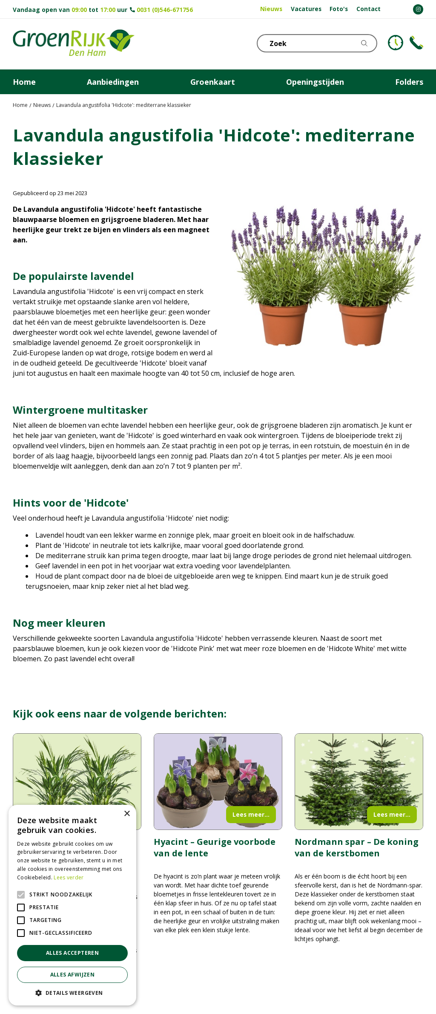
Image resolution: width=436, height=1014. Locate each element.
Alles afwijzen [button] (72, 974)
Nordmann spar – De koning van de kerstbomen (357, 847)
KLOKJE (395, 42)
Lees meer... (251, 814)
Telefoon (416, 42)
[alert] (72, 905)
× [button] (126, 814)
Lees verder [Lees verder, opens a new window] (68, 877)
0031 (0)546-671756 (165, 10)
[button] (72, 992)
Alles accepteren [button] (72, 952)
